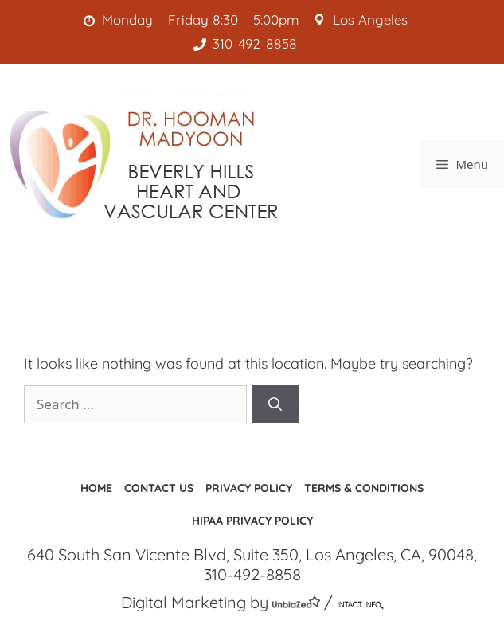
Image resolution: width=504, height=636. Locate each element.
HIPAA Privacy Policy (252, 520)
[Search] (275, 404)
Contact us (158, 488)
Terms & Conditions (364, 488)
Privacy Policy (248, 488)
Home (96, 488)
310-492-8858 (248, 43)
